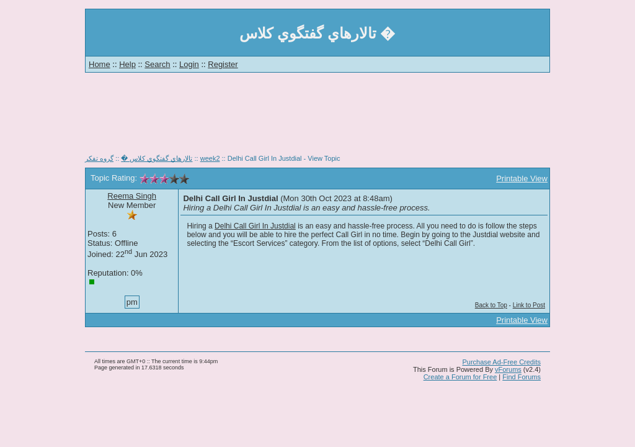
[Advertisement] (317, 118)
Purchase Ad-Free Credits (501, 362)
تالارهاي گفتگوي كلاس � (156, 158)
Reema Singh (131, 196)
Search (157, 64)
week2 (210, 158)
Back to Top (491, 305)
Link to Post (529, 305)
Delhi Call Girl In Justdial (255, 226)
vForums (508, 369)
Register (223, 64)
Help (127, 64)
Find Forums (521, 377)
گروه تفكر (99, 158)
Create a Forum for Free (460, 377)
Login (189, 64)
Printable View (522, 178)
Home (99, 64)
